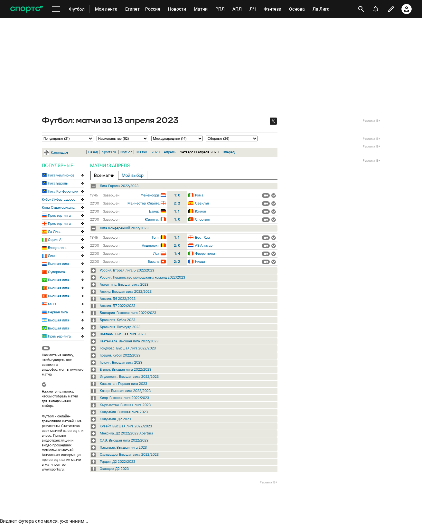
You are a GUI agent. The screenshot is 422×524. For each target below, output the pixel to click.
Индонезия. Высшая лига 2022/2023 (129, 376)
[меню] (56, 9)
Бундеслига (57, 247)
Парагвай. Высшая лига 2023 (123, 447)
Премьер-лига (59, 215)
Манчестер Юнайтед (144, 203)
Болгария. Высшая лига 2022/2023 (128, 312)
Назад (93, 152)
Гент (155, 237)
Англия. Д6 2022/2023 (118, 298)
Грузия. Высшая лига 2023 (121, 362)
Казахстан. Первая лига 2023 (123, 383)
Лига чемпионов (61, 175)
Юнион (200, 211)
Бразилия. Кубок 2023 (117, 320)
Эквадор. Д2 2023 (114, 468)
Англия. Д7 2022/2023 (117, 305)
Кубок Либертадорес (58, 199)
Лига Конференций (63, 191)
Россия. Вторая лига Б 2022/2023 (127, 270)
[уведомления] (375, 9)
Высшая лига (58, 264)
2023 (156, 152)
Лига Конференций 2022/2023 (124, 228)
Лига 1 (53, 255)
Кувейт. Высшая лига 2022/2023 (126, 426)
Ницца (200, 261)
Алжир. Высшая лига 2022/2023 (126, 291)
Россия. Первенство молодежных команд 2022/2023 (142, 277)
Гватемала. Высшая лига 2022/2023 (129, 341)
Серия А (54, 239)
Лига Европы (58, 183)
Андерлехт (150, 245)
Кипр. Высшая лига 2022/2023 (124, 397)
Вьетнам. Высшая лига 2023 (122, 334)
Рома (199, 195)
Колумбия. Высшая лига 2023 (124, 412)
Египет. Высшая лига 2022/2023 (125, 369)
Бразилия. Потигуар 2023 (120, 327)
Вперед (229, 152)
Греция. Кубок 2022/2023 (120, 355)
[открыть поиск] (361, 9)
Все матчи (104, 175)
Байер (154, 211)
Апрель (169, 152)
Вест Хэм (202, 237)
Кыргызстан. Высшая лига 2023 (125, 405)
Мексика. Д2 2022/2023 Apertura (126, 433)
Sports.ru (109, 152)
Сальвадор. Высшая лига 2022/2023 (129, 454)
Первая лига (58, 312)
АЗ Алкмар (203, 245)
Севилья (202, 203)
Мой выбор (133, 175)
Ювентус (152, 219)
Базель (153, 261)
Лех (156, 253)
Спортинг (202, 219)
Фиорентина (205, 253)
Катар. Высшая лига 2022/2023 (125, 390)
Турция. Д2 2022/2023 (117, 461)
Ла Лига (54, 231)
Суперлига (56, 272)
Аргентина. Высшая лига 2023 (124, 284)
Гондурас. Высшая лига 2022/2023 (128, 348)
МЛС (52, 304)
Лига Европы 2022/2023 (119, 186)
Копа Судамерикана (58, 207)
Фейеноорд (150, 195)
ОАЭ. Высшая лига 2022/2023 (124, 440)
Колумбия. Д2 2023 (115, 419)
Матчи (141, 152)
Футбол (126, 152)
